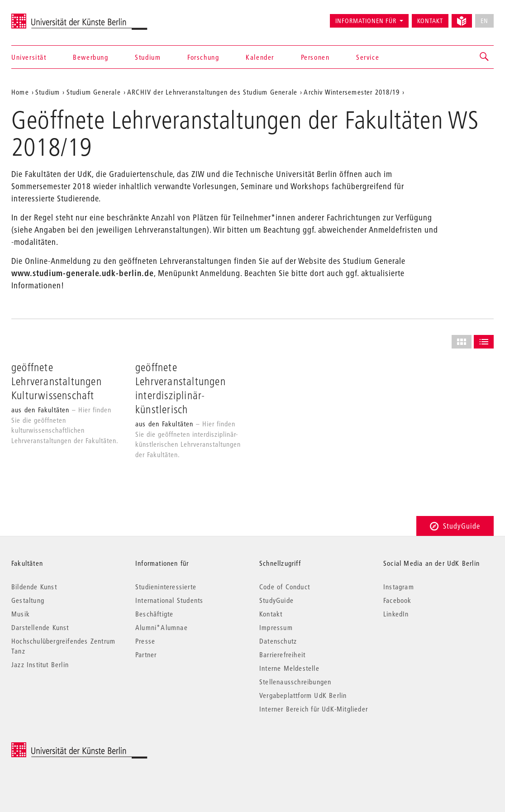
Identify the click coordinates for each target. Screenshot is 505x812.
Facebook (397, 600)
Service (367, 57)
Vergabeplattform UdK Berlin (303, 695)
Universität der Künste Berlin (46, 17)
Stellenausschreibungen (295, 681)
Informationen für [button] (365, 21)
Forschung (203, 57)
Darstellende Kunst (40, 627)
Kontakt (430, 21)
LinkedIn (396, 613)
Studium (148, 57)
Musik (20, 613)
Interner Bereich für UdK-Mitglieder (313, 708)
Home (20, 91)
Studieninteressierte (165, 586)
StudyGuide (455, 525)
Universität (29, 57)
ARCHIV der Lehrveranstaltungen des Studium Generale (212, 91)
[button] (485, 57)
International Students (169, 600)
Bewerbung (90, 57)
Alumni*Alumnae (161, 627)
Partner (146, 654)
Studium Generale (94, 91)
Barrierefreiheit (282, 654)
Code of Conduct (284, 586)
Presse (145, 640)
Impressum (276, 627)
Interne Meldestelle (289, 668)
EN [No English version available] (484, 21)
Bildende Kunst (34, 586)
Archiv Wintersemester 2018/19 (352, 91)
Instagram (398, 586)
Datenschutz (278, 640)
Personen (315, 57)
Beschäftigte (154, 613)
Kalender (260, 57)
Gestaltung (27, 600)
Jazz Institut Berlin (40, 664)
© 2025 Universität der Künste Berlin (58, 747)
